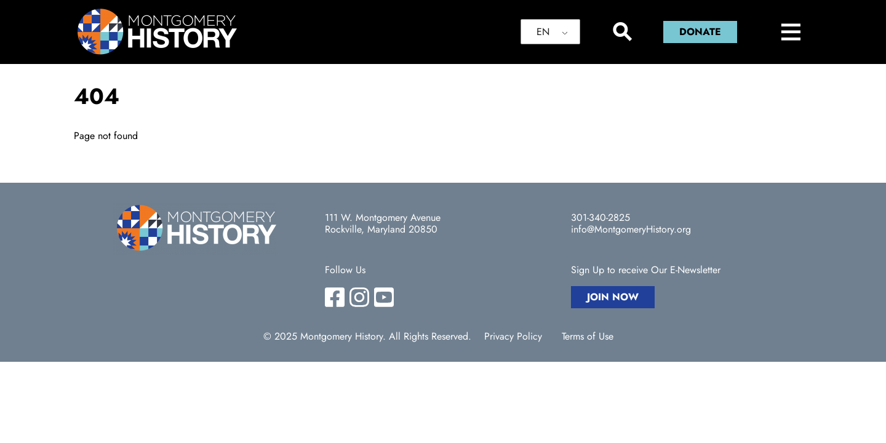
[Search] (622, 32)
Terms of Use (587, 336)
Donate (700, 32)
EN (543, 32)
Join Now (613, 297)
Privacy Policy (513, 336)
